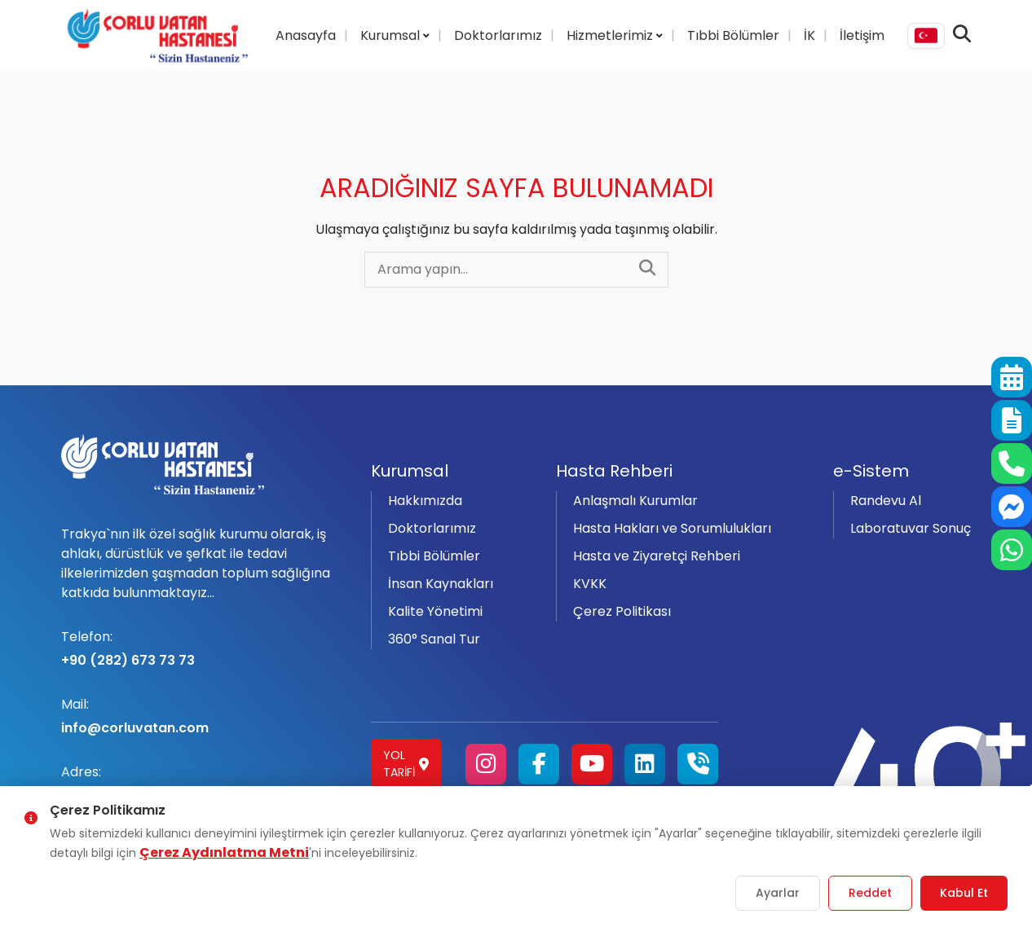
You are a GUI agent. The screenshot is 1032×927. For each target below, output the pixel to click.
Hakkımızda (425, 500)
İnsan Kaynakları (440, 583)
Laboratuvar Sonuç (910, 528)
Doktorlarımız (498, 35)
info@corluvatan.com (206, 716)
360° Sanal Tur (434, 639)
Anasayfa (306, 35)
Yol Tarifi (406, 763)
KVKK (589, 583)
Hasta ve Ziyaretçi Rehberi (656, 556)
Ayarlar (778, 893)
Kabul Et (964, 893)
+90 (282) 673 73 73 (206, 648)
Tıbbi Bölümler (733, 35)
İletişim (862, 35)
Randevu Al (885, 500)
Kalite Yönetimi (435, 611)
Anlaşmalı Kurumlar (635, 500)
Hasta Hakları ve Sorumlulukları (672, 528)
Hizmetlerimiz (611, 35)
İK (809, 35)
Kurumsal (391, 35)
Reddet (870, 893)
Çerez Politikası (622, 611)
